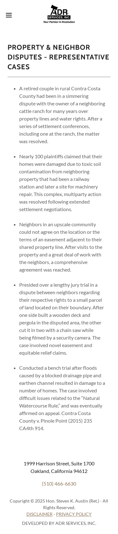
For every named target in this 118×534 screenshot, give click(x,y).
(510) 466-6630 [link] (59, 483)
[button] (11, 15)
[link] (59, 15)
